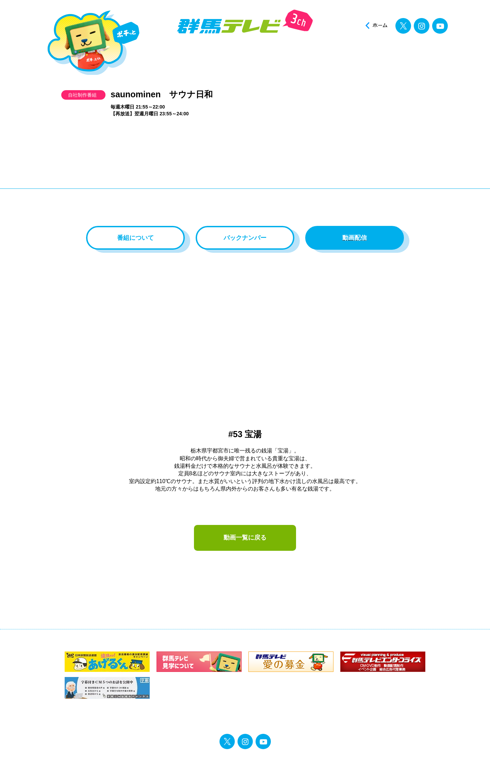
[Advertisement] (245, 174)
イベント (322, 53)
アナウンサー (271, 53)
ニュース (170, 53)
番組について (135, 237)
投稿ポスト (373, 53)
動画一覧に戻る (245, 537)
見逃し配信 (423, 53)
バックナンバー (245, 237)
